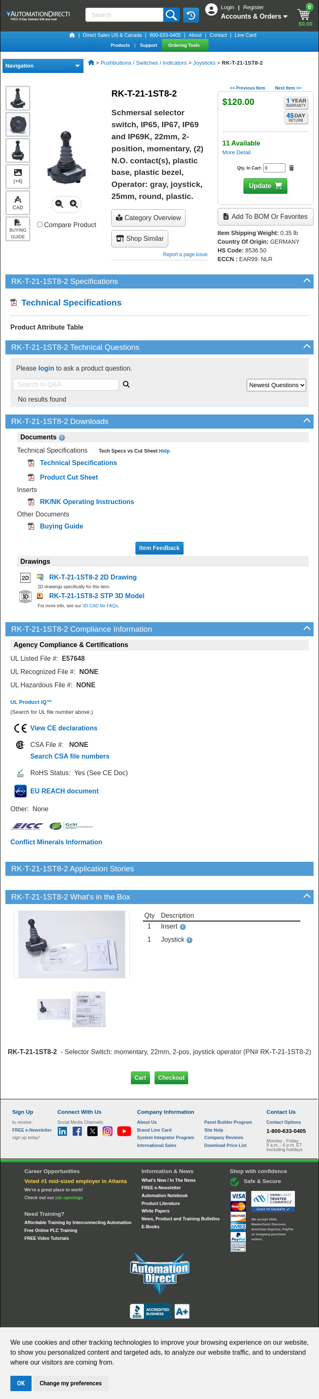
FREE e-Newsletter (161, 1159)
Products (120, 45)
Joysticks (204, 63)
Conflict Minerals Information (56, 842)
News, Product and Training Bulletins (181, 1190)
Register (253, 7)
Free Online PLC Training (51, 1202)
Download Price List (225, 1117)
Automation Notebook (165, 1167)
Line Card (245, 35)
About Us (147, 1093)
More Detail (236, 152)
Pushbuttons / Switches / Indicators (143, 63)
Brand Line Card (154, 1101)
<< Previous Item (247, 87)
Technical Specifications (66, 302)
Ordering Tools (184, 45)
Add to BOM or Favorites (265, 216)
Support (149, 45)
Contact (218, 35)
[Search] (125, 14)
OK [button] (21, 1383)
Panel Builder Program (228, 1093)
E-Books (151, 1197)
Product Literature (161, 1174)
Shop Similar (140, 238)
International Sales (157, 1117)
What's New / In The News (169, 1151)
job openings (69, 1168)
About (195, 35)
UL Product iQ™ (31, 702)
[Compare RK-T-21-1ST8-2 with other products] (39, 224)
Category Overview (148, 217)
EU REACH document (64, 791)
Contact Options (284, 1093)
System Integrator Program (165, 1109)
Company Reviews (223, 1109)
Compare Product (66, 224)
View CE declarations (64, 728)
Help (163, 451)
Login (228, 7)
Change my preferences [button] (71, 1383)
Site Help (213, 1101)
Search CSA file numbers (70, 756)
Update (260, 185)
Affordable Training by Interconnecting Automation (78, 1194)
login (46, 368)
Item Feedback (159, 548)
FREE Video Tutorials (47, 1209)
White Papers (156, 1182)
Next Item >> (288, 87)
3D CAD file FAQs (100, 605)
